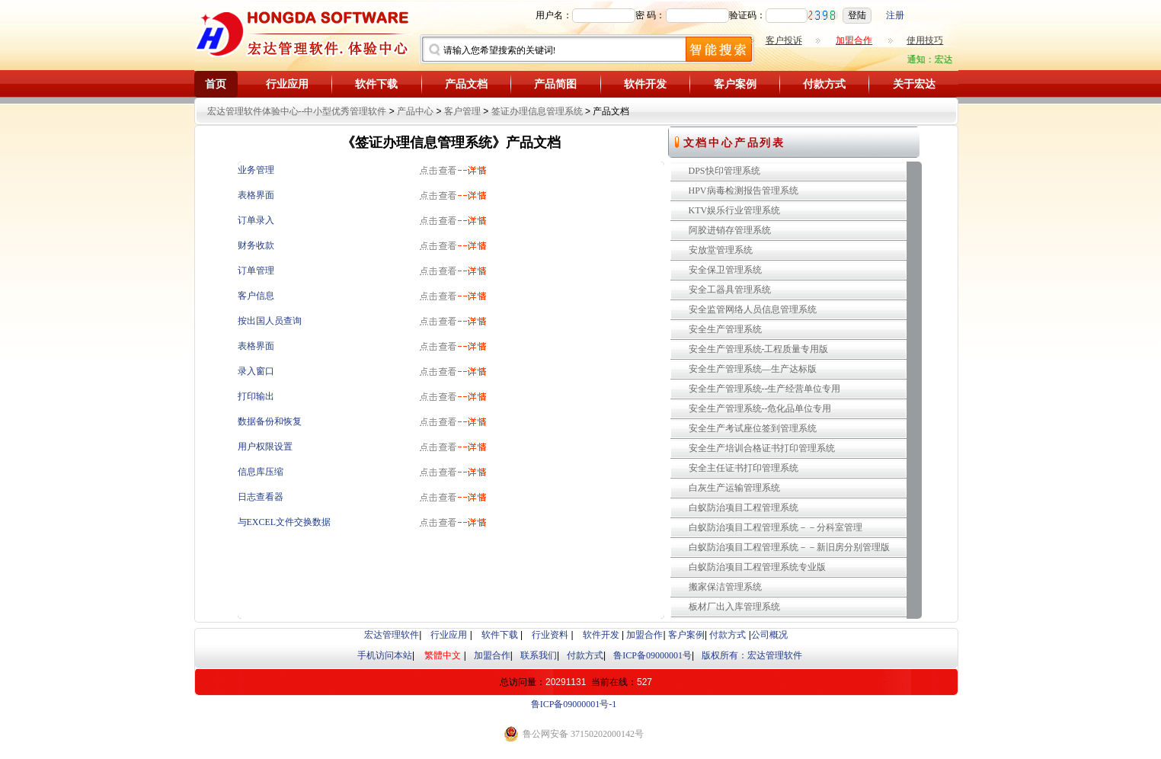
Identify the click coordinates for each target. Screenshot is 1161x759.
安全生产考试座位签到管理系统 (753, 428)
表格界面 (256, 195)
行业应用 (287, 84)
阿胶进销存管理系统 (730, 230)
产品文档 (466, 84)
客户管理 (462, 111)
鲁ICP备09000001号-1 (574, 704)
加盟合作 (644, 634)
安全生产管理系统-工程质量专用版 (759, 349)
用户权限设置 (265, 446)
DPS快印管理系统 (724, 170)
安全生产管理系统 (725, 329)
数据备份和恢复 (270, 421)
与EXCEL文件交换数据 (284, 522)
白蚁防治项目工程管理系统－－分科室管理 (775, 527)
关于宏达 (914, 84)
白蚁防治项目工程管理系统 (743, 507)
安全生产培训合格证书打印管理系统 (762, 448)
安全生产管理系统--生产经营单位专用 (765, 388)
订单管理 (256, 270)
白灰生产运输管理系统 (734, 487)
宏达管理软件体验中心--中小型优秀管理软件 (297, 111)
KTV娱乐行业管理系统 (735, 210)
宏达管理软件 (391, 634)
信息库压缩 (260, 471)
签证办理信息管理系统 (537, 111)
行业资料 (550, 634)
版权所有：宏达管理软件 (752, 655)
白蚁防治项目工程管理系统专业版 (757, 567)
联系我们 (538, 655)
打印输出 (256, 396)
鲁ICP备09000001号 (652, 655)
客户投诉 (784, 40)
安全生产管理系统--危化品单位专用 (760, 408)
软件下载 (376, 84)
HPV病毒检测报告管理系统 (743, 190)
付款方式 (824, 84)
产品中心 (415, 111)
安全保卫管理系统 (725, 269)
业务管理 (256, 170)
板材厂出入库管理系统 (734, 606)
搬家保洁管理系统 (725, 586)
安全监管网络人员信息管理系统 (753, 309)
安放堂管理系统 (721, 250)
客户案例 (735, 84)
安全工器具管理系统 (730, 289)
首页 (215, 84)
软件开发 (645, 84)
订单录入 (256, 220)
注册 (895, 15)
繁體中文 (442, 655)
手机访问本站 (384, 655)
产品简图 (555, 84)
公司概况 (769, 634)
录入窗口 (256, 371)
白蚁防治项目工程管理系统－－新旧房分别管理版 (789, 547)
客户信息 (256, 295)
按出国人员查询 (270, 320)
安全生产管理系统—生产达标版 (753, 368)
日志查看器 (260, 497)
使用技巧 (925, 40)
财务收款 (256, 245)
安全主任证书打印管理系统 (743, 468)
